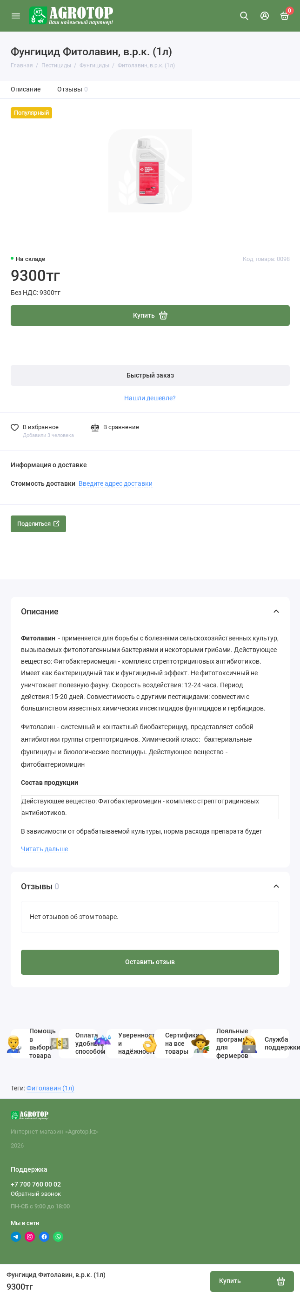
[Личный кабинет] (265, 16)
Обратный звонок (36, 1193)
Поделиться (38, 523)
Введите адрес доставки (116, 483)
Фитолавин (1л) (50, 1088)
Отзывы (72, 89)
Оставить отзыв (150, 962)
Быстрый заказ (150, 375)
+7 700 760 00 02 (36, 1184)
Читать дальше (44, 849)
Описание (25, 89)
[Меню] (16, 16)
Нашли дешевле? (150, 398)
